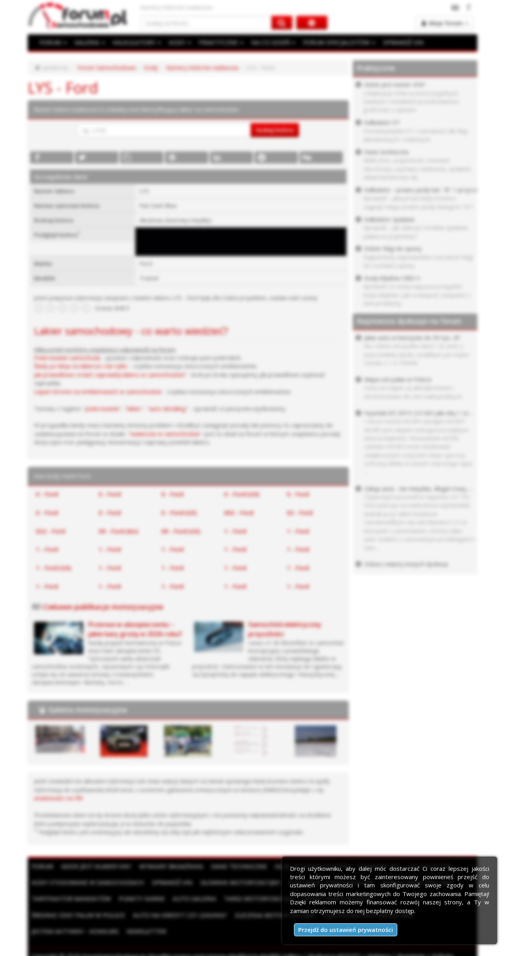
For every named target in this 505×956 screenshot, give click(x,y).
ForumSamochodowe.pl (113, 939)
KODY (178, 42)
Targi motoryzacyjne (253, 898)
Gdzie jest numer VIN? (95, 866)
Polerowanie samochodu (67, 358)
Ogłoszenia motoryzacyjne (261, 915)
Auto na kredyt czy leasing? (77, 915)
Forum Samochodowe (106, 67)
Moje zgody (87, 948)
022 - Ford (50, 531)
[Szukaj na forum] (206, 23)
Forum (42, 866)
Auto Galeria (190, 898)
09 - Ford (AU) (118, 531)
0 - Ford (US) (241, 494)
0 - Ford (47, 494)
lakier (134, 408)
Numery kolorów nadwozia (202, 67)
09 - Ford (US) (180, 531)
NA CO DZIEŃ (269, 42)
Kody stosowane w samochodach (86, 882)
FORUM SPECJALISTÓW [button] (334, 42)
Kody (151, 67)
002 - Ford (238, 512)
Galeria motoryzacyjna (88, 709)
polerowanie (102, 408)
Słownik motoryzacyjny (235, 882)
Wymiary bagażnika (168, 866)
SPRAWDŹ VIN (396, 42)
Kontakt (120, 948)
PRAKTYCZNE (218, 42)
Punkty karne (138, 898)
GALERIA (89, 42)
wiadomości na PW (58, 798)
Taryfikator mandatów (70, 898)
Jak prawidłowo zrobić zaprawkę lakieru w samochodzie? (110, 374)
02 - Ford (299, 512)
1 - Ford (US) (53, 568)
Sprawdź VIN (168, 882)
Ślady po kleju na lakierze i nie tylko (81, 366)
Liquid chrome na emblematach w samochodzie (98, 391)
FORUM (52, 42)
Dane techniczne (234, 866)
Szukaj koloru (275, 130)
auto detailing (167, 408)
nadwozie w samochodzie (165, 434)
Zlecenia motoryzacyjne (170, 915)
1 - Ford (235, 531)
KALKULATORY (135, 42)
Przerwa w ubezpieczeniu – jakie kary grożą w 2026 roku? (135, 629)
